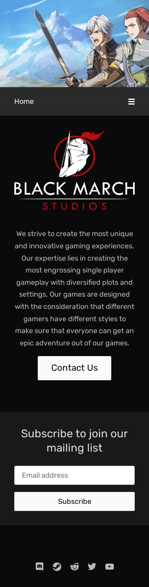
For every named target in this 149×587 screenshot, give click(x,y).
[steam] (57, 566)
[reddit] (74, 566)
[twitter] (92, 566)
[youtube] (109, 566)
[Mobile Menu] (131, 101)
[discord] (39, 566)
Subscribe (74, 501)
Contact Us (74, 367)
